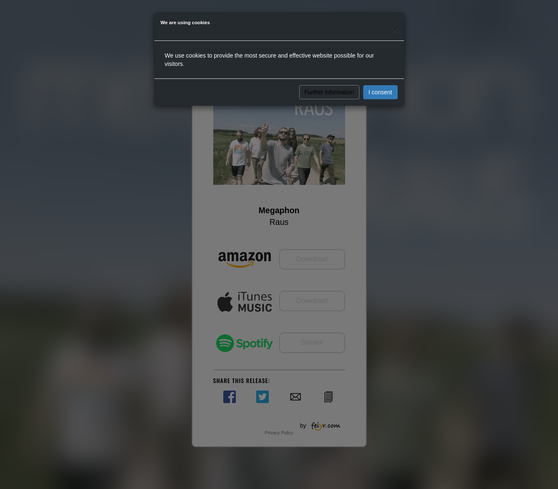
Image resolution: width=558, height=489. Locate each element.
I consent (380, 92)
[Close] (394, 29)
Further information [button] (329, 92)
